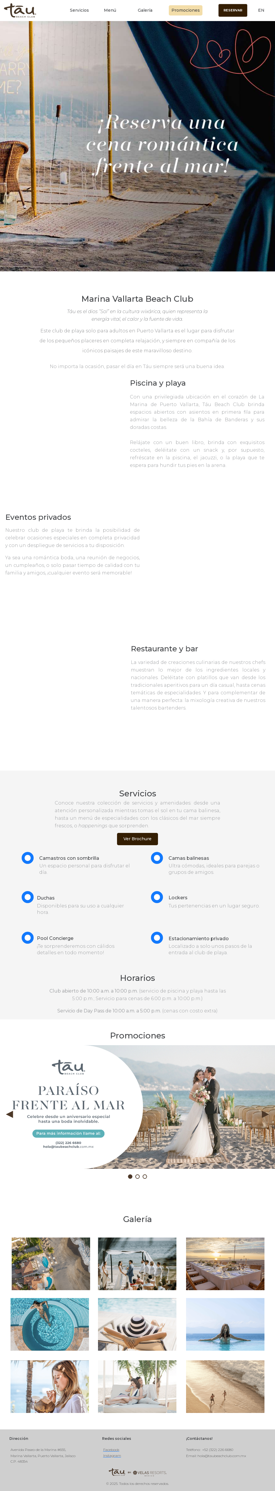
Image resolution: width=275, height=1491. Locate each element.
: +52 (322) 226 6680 (216, 1449)
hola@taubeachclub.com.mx (221, 1456)
